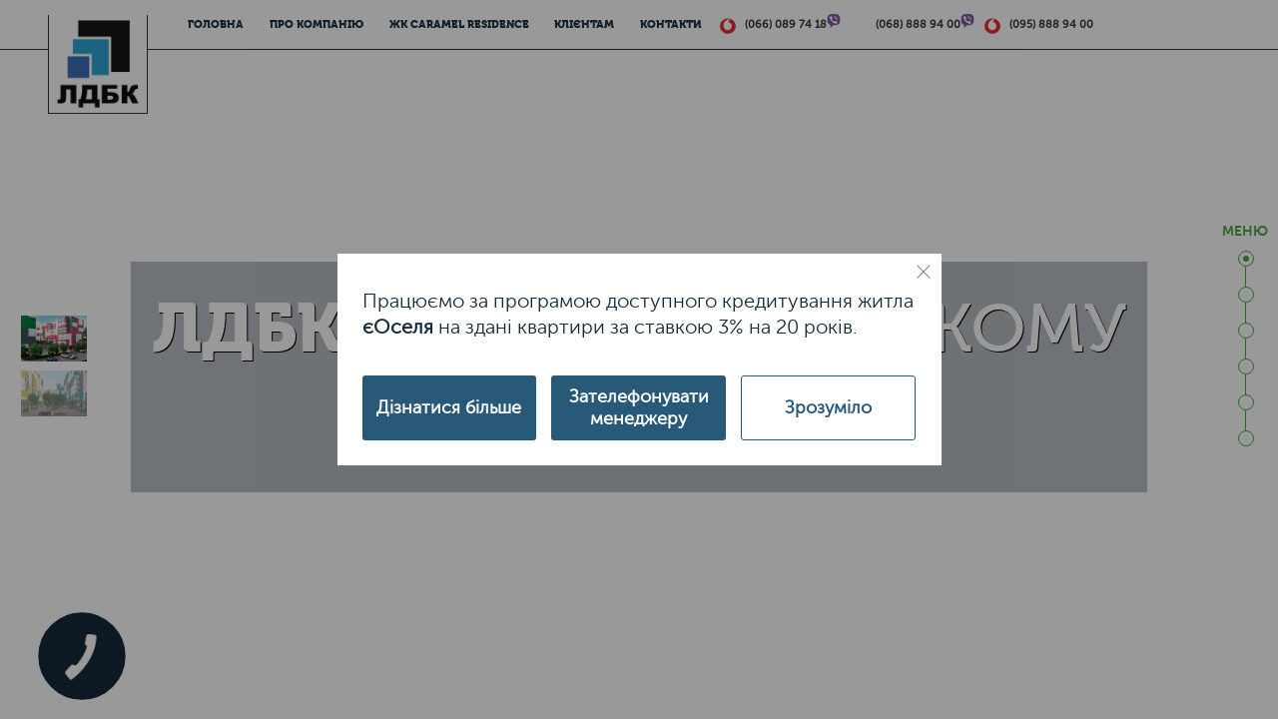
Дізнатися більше (448, 407)
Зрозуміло (828, 407)
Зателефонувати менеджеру (639, 407)
